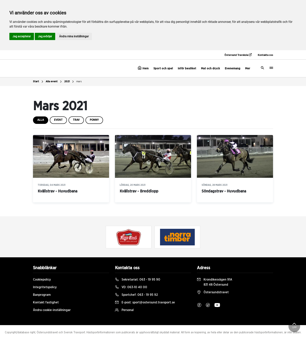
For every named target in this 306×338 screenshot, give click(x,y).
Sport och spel (163, 68)
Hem (143, 68)
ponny (94, 120)
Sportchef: (136, 294)
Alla (40, 120)
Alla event (54, 81)
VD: (131, 287)
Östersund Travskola (238, 54)
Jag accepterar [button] (21, 36)
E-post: (145, 302)
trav (76, 120)
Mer (247, 68)
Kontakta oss (265, 55)
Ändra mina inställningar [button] (74, 36)
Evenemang (232, 68)
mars (79, 81)
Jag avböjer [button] (45, 36)
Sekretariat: (137, 279)
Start (38, 81)
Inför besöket (187, 68)
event (58, 120)
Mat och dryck (210, 68)
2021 (69, 81)
